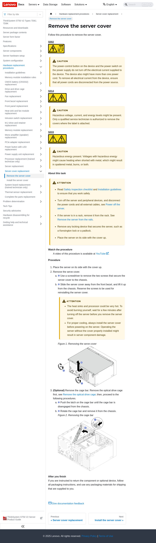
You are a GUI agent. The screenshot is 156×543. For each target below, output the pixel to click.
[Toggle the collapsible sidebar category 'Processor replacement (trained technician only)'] (40, 160)
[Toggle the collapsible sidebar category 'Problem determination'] (40, 201)
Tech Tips (7, 206)
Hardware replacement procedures (14, 66)
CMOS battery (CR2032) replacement (16, 83)
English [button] (108, 4)
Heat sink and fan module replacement (17, 112)
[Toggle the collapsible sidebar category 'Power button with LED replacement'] (40, 148)
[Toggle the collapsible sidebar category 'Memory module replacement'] (40, 130)
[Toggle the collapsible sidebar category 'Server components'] (40, 51)
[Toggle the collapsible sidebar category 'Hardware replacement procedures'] (40, 66)
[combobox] (7, 14)
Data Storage (50, 4)
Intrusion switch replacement (18, 118)
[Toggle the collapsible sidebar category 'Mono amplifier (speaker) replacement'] (40, 136)
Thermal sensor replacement (18, 192)
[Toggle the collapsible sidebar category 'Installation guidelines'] (40, 72)
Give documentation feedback (66, 503)
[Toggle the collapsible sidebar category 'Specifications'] (40, 46)
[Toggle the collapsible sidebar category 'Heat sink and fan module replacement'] (40, 112)
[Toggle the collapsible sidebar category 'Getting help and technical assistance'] (40, 223)
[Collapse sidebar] (23, 526)
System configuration (13, 60)
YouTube (102, 253)
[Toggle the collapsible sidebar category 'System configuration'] (40, 60)
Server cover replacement (17, 171)
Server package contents (15, 32)
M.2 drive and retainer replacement (15, 124)
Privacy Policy (89, 536)
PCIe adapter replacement (17, 142)
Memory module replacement (18, 130)
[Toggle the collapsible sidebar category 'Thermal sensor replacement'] (40, 192)
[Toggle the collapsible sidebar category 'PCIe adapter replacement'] (40, 142)
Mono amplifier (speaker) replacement (16, 136)
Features (7, 41)
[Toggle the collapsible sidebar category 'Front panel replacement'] (40, 106)
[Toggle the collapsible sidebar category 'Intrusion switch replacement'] (40, 118)
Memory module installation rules (20, 77)
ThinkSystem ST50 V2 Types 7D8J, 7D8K (20, 22)
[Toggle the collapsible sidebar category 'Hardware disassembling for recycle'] (40, 216)
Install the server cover (17, 180)
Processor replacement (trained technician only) (20, 160)
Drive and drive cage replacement (14, 90)
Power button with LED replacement (16, 148)
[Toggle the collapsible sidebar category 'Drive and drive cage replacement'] (40, 90)
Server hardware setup (14, 55)
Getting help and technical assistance (15, 223)
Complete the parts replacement (20, 197)
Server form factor (11, 37)
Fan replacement (13, 96)
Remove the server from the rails (75, 219)
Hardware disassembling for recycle (16, 216)
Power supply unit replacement (19, 154)
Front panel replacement (16, 106)
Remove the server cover (18, 176)
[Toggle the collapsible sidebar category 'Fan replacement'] (40, 96)
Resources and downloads (15, 28)
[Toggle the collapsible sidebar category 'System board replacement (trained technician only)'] (40, 186)
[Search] (138, 4)
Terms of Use (106, 536)
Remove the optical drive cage (79, 394)
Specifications (9, 46)
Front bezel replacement (16, 101)
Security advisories (12, 210)
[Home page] (51, 14)
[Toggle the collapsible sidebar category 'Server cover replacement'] (40, 171)
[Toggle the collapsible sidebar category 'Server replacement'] (40, 166)
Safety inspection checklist (78, 189)
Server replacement (14, 166)
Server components (12, 51)
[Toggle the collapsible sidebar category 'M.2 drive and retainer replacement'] (40, 124)
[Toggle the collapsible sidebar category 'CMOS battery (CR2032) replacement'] (40, 83)
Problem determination (14, 201)
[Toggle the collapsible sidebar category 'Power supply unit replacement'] (40, 154)
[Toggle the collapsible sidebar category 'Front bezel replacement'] (40, 101)
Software (66, 4)
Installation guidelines (15, 72)
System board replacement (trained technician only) (17, 186)
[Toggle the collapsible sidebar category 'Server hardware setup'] (40, 55)
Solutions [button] (79, 4)
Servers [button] (32, 4)
